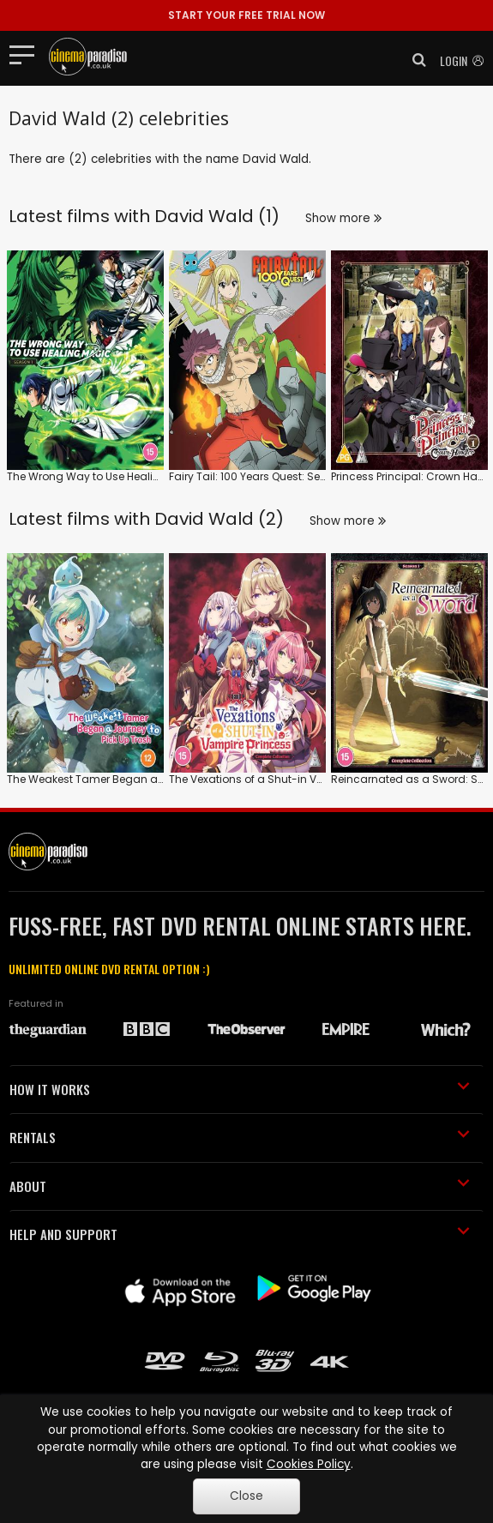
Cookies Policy (309, 1464)
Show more (343, 218)
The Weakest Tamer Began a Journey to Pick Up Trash (146, 779)
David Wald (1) (217, 216)
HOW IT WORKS (239, 1089)
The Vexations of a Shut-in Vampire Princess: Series (302, 779)
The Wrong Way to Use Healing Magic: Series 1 (126, 476)
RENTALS (239, 1137)
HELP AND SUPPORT (239, 1234)
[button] (414, 60)
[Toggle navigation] (27, 54)
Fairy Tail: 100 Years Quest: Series (253, 476)
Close (246, 1496)
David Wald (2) (219, 519)
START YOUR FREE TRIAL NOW (246, 15)
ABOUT (239, 1186)
